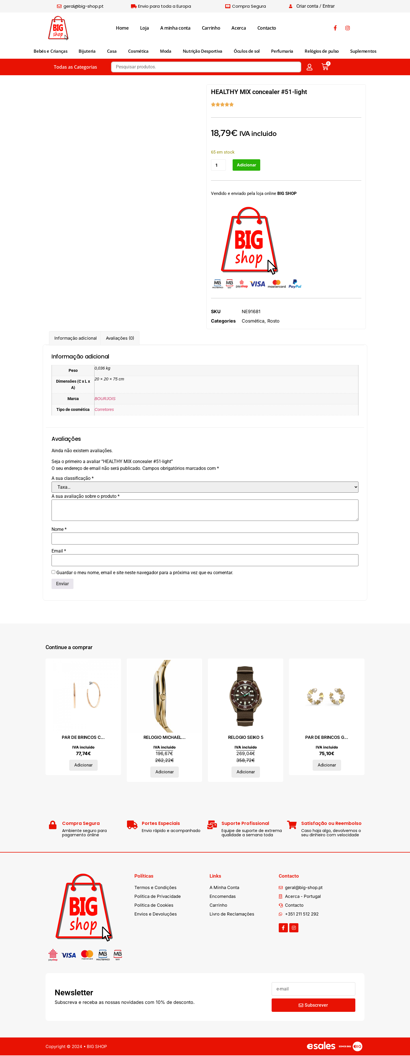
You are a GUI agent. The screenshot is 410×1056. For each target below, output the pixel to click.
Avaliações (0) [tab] (120, 338)
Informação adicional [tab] (75, 338)
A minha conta (175, 28)
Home (122, 28)
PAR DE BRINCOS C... (83, 738)
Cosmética (138, 51)
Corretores (104, 410)
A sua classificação (73, 479)
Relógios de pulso (322, 51)
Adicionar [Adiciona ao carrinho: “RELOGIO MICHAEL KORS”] (164, 772)
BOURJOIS (105, 399)
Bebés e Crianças (50, 51)
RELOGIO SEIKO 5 (245, 738)
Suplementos (363, 51)
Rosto (273, 321)
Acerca (238, 28)
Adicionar (247, 165)
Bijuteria (87, 51)
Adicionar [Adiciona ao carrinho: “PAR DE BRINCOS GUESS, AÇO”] (327, 765)
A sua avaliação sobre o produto (86, 497)
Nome (59, 530)
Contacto (266, 28)
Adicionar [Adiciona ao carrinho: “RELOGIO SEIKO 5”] (246, 772)
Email (59, 551)
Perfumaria (282, 51)
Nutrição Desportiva (202, 51)
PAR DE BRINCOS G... (326, 738)
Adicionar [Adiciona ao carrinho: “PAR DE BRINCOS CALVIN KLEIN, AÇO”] (83, 765)
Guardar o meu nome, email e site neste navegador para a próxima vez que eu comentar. (144, 573)
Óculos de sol (247, 51)
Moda (165, 51)
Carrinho (211, 28)
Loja (144, 28)
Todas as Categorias (75, 67)
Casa (112, 51)
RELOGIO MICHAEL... (165, 738)
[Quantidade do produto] (218, 165)
